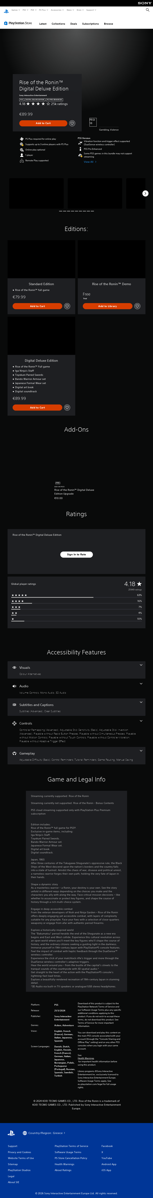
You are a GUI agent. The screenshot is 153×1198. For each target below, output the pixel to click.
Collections (58, 20)
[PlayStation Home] (6, 10)
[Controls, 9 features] (76, 728)
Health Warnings (86, 1054)
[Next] (145, 190)
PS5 (24, 10)
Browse (108, 20)
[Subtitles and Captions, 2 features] (76, 704)
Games (14, 10)
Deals (73, 20)
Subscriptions (90, 20)
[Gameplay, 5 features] (76, 752)
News (69, 10)
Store (78, 10)
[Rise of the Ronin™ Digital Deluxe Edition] (36, 190)
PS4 (32, 10)
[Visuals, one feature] (76, 666)
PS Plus (42, 10)
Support (90, 10)
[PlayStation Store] (19, 19)
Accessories (56, 10)
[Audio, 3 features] (76, 685)
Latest (42, 20)
